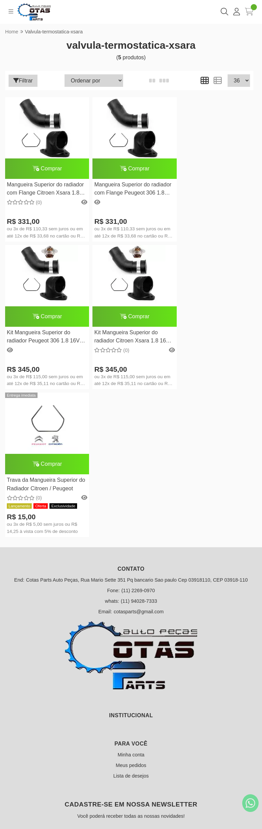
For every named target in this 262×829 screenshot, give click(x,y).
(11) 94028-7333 (139, 453)
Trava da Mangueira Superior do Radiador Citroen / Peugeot (127, 336)
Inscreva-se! (131, 732)
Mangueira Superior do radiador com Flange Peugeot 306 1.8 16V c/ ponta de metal (129, 190)
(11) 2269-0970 (138, 442)
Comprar (45, 168)
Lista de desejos (131, 628)
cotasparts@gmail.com (139, 463)
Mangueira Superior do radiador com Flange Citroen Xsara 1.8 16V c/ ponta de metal (45, 190)
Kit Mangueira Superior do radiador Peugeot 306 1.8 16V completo (211, 190)
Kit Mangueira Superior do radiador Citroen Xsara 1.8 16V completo (44, 337)
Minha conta (131, 607)
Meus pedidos (131, 617)
